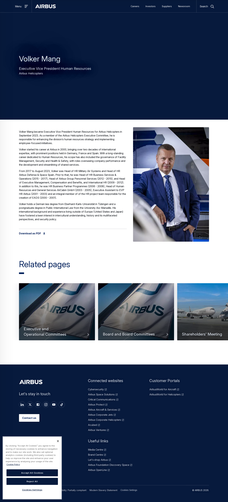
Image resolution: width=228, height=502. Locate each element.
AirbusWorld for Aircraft (162, 389)
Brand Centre (95, 454)
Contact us (29, 417)
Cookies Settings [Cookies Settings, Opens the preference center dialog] (32, 490)
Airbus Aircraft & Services (102, 409)
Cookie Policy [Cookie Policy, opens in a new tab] (13, 464)
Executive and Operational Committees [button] (57, 332)
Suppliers (167, 6)
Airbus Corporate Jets (100, 414)
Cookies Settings (129, 490)
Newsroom (184, 6)
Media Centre (95, 449)
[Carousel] (114, 320)
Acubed (92, 424)
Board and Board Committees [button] (136, 334)
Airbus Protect (96, 404)
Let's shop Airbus (98, 459)
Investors (151, 6)
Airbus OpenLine (97, 470)
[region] (32, 467)
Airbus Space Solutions (101, 394)
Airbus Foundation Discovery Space (108, 464)
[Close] (57, 441)
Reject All (32, 481)
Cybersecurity (96, 389)
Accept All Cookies (32, 473)
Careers (135, 6)
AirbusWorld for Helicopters (165, 394)
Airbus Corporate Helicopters (104, 419)
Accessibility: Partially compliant (70, 490)
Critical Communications (101, 399)
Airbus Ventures (97, 430)
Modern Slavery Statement (103, 490)
